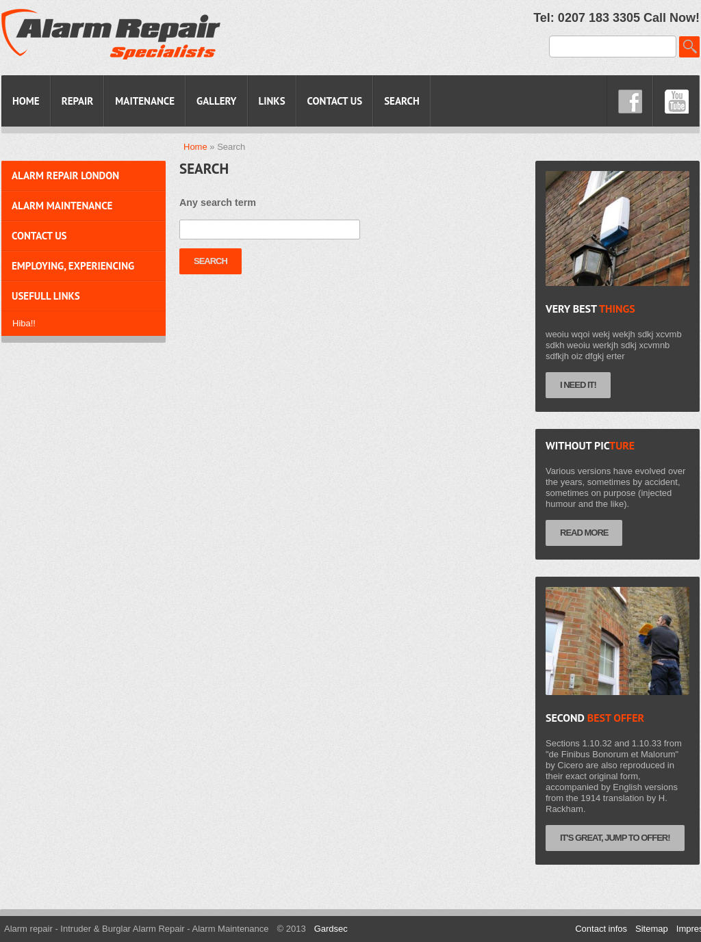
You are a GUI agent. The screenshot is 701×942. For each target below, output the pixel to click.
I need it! (578, 385)
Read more (584, 532)
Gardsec (331, 929)
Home (195, 147)
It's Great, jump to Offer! (615, 838)
